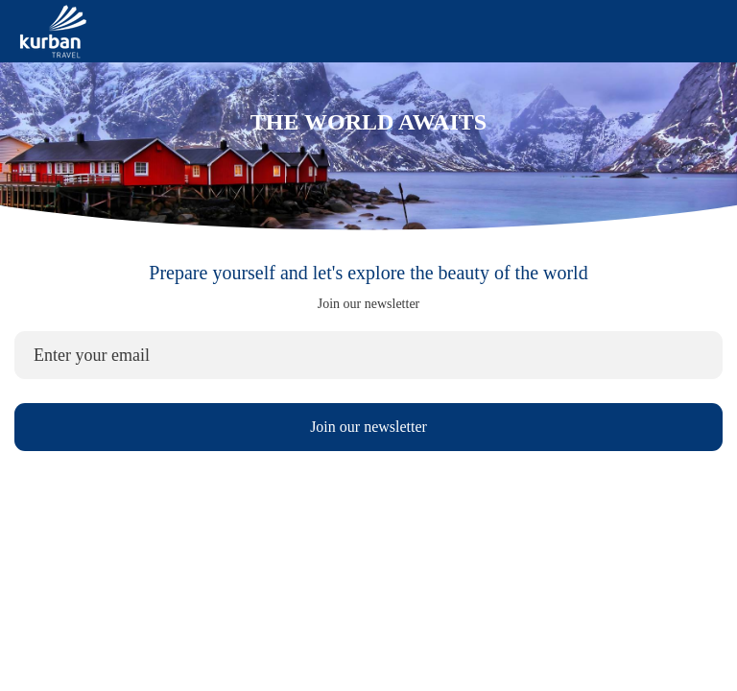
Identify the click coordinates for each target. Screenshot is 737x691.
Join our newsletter (368, 426)
